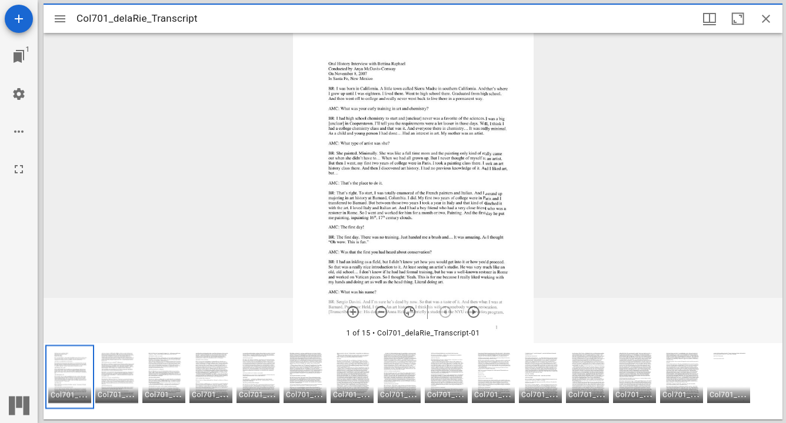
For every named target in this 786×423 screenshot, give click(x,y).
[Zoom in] (353, 312)
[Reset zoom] (409, 312)
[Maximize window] (738, 19)
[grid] (413, 381)
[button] (69, 377)
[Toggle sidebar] (60, 19)
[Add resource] (19, 19)
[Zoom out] (381, 312)
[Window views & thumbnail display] (709, 19)
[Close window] (766, 19)
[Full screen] (19, 169)
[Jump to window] (19, 56)
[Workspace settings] (19, 94)
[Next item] (473, 312)
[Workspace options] (19, 132)
